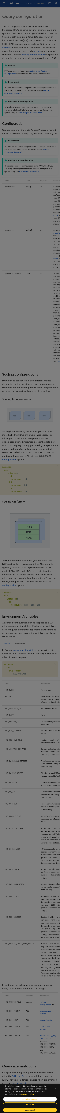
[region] (30, 1098)
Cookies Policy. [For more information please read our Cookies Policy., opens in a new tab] (27, 1094)
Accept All (30, 1110)
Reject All (30, 1105)
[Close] (56, 1088)
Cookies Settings (29, 1099)
